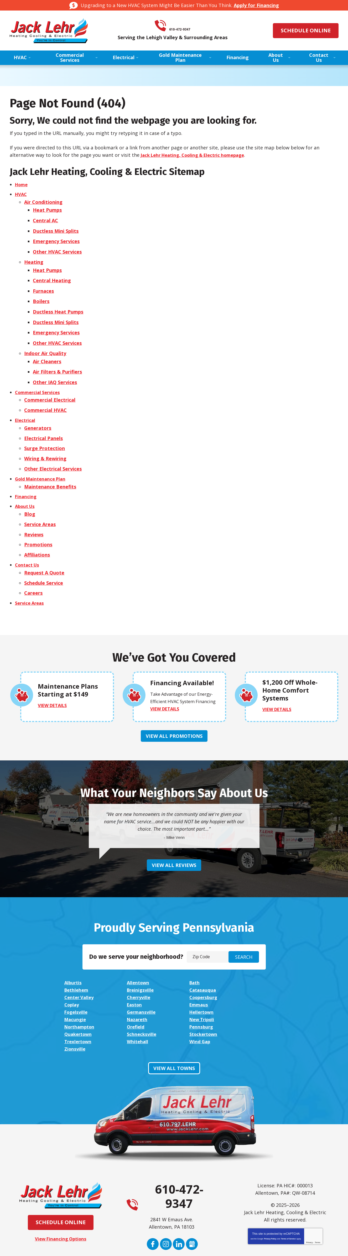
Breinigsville (78, 974)
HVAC (21, 194)
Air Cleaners (48, 350)
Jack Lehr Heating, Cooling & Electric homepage (197, 155)
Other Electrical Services (53, 451)
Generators (37, 413)
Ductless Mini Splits (57, 228)
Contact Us (28, 544)
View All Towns (174, 1030)
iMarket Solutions (145, 1246)
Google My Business (192, 1206)
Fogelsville (76, 988)
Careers (33, 571)
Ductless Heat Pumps (59, 303)
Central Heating (53, 274)
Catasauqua (140, 974)
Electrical (26, 405)
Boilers (42, 294)
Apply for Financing (256, 5)
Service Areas (40, 505)
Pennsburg (77, 1003)
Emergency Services (57, 238)
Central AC (46, 218)
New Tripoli (139, 996)
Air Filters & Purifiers (58, 359)
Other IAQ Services (56, 369)
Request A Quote (44, 551)
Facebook (153, 1206)
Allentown (138, 966)
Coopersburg (79, 981)
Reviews (34, 515)
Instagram (166, 1206)
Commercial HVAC (45, 396)
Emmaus (259, 981)
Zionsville (261, 1010)
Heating (34, 257)
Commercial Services (39, 379)
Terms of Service (288, 1201)
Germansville (141, 988)
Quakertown (141, 1003)
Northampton (204, 996)
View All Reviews (174, 849)
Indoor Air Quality (45, 342)
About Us (26, 488)
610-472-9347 (181, 26)
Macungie (261, 988)
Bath (193, 966)
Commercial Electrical (50, 386)
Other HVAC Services (58, 248)
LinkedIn (179, 1206)
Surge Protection (44, 432)
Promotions (38, 525)
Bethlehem (263, 966)
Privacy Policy (270, 1201)
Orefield (259, 996)
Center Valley (204, 974)
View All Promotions (174, 720)
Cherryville (262, 974)
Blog (29, 495)
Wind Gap (199, 1010)
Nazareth (75, 996)
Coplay (134, 981)
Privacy (309, 1204)
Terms (317, 1204)
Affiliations (37, 534)
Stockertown (265, 1003)
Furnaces (44, 284)
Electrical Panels (43, 423)
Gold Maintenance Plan (42, 461)
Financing (26, 478)
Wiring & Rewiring (45, 442)
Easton (196, 981)
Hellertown (201, 988)
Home (22, 184)
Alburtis (73, 966)
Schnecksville (203, 1003)
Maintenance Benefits (50, 469)
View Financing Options (60, 1201)
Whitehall (137, 1010)
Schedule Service (43, 561)
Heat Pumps (48, 209)
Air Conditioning (43, 201)
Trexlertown (79, 1010)
